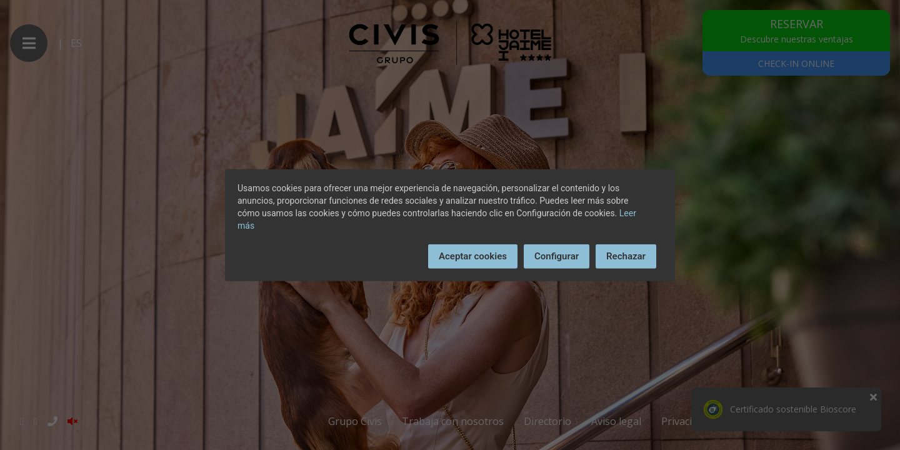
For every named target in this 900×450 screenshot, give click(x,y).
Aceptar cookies (473, 256)
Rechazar (626, 256)
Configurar (556, 256)
